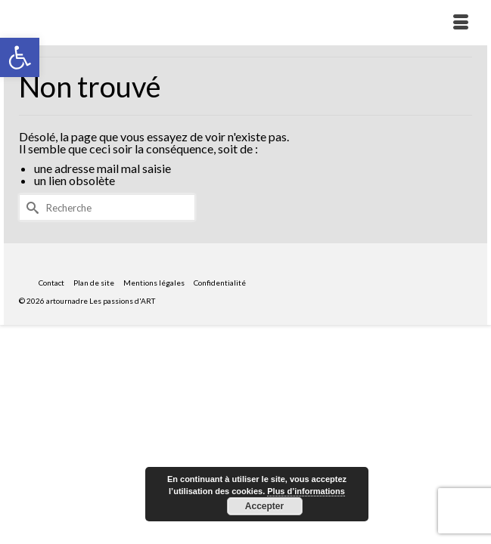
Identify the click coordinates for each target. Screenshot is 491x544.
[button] (19, 57)
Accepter (264, 506)
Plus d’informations (306, 491)
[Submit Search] (30, 207)
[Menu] (461, 22)
